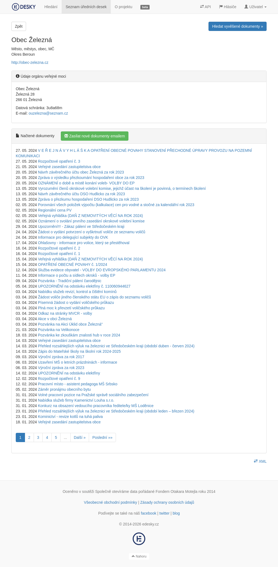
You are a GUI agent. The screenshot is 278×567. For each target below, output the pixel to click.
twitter (164, 513)
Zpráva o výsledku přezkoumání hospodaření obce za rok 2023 (91, 177)
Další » (80, 437)
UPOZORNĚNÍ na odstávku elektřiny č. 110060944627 (84, 286)
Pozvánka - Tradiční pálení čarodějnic (69, 281)
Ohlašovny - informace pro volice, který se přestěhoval (83, 243)
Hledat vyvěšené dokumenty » (237, 26)
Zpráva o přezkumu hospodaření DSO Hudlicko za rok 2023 (88, 199)
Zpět (19, 26)
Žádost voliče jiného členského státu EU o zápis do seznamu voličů (94, 297)
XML (260, 461)
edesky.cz (150, 524)
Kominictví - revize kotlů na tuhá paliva (70, 416)
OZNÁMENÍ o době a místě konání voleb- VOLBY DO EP (86, 183)
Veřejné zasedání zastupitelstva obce (69, 167)
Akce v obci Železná (55, 319)
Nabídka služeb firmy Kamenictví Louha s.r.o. (76, 400)
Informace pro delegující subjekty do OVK (73, 237)
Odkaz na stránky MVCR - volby (65, 313)
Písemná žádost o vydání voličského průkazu (76, 302)
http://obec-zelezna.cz (29, 62)
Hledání (50, 7)
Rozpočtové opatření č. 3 (59, 161)
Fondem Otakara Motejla (176, 491)
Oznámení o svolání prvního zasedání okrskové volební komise (91, 221)
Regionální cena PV (55, 210)
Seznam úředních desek (86, 7)
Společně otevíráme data (116, 491)
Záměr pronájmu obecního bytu (64, 389)
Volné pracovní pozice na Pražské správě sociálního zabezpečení (93, 395)
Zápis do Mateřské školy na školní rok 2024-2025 (79, 351)
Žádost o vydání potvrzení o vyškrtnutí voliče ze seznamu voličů (91, 232)
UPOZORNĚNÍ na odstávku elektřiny (69, 373)
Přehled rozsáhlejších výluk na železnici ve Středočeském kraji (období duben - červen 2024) (116, 346)
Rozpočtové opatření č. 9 (59, 378)
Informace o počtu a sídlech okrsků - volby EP (76, 275)
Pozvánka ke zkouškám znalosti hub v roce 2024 (79, 335)
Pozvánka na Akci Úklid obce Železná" (70, 324)
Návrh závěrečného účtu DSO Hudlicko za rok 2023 (81, 194)
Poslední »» (102, 437)
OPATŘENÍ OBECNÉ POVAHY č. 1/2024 (72, 264)
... (65, 437)
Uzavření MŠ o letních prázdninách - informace (77, 362)
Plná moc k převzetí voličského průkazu (71, 308)
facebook (148, 513)
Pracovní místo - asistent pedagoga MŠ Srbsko (78, 384)
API (205, 7)
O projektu (123, 7)
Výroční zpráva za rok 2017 (61, 357)
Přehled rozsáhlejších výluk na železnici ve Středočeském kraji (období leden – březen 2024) (116, 411)
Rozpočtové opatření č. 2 (59, 248)
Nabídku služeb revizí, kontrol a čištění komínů (77, 291)
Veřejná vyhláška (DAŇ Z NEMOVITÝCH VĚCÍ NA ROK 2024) (90, 215)
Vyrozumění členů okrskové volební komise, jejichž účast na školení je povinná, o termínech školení (122, 188)
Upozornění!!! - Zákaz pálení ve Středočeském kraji (81, 226)
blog (176, 513)
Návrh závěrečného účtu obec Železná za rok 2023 (81, 172)
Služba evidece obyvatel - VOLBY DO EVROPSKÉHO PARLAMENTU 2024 (102, 270)
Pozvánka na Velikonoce (59, 329)
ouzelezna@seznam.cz (48, 113)
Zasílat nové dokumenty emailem (94, 136)
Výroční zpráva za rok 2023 (61, 368)
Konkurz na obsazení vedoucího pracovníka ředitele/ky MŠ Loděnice (96, 406)
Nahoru (139, 556)
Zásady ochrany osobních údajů (167, 502)
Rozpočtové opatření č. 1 (59, 253)
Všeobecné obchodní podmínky (110, 502)
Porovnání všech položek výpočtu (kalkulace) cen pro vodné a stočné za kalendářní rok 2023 (116, 205)
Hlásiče (227, 7)
